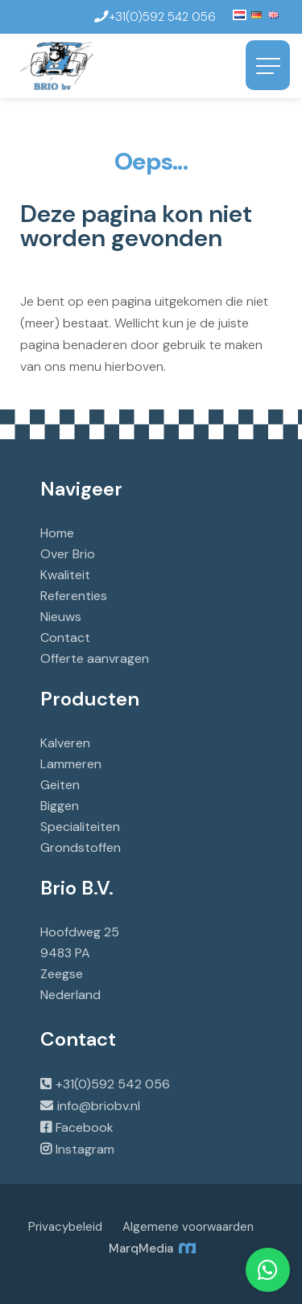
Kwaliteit (65, 574)
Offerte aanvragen (94, 658)
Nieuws (60, 616)
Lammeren (70, 763)
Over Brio (67, 553)
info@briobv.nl (98, 1105)
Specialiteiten (80, 826)
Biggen (59, 805)
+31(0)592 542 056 (113, 1084)
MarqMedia (151, 1248)
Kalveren (65, 742)
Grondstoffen (80, 847)
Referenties (73, 595)
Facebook (85, 1127)
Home (57, 532)
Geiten (60, 784)
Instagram (85, 1149)
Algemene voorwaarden (188, 1227)
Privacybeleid (65, 1227)
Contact (65, 637)
